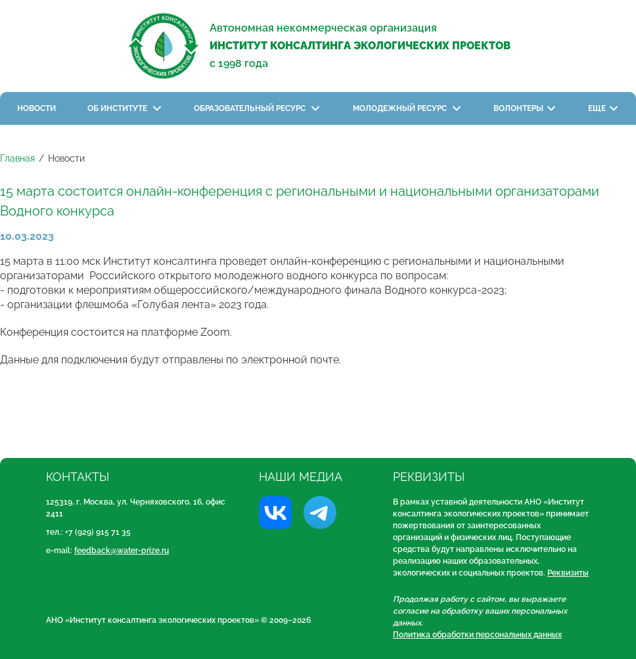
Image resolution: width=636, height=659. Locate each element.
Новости (36, 108)
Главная (17, 158)
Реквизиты (568, 573)
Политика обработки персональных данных (477, 634)
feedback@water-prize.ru (121, 550)
